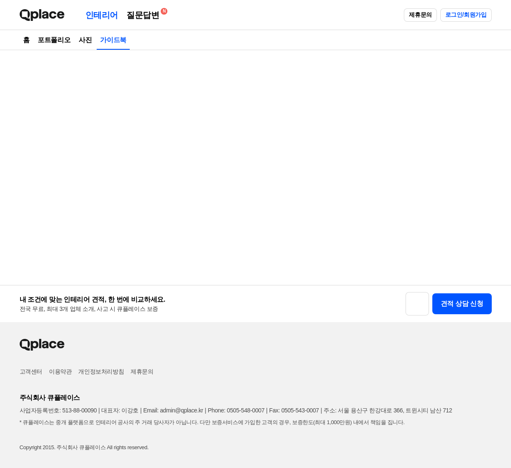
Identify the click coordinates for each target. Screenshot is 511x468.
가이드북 (113, 39)
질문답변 (144, 13)
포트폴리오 (54, 39)
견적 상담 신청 (462, 303)
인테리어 (101, 15)
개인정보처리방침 (101, 371)
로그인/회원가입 (466, 14)
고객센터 (31, 371)
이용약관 (60, 371)
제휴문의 (420, 14)
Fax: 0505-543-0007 (294, 410)
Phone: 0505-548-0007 (236, 410)
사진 (85, 39)
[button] (417, 303)
